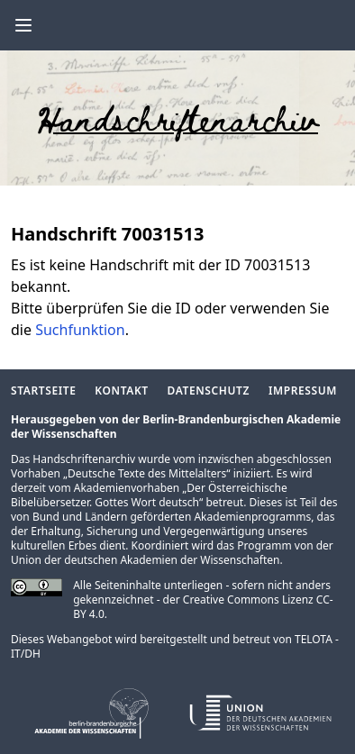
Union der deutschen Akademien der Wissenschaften (145, 560)
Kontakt (121, 390)
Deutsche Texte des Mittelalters (147, 473)
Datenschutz (209, 390)
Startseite (43, 390)
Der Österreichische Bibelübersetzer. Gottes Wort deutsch (149, 495)
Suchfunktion (80, 330)
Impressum (303, 390)
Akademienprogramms (252, 516)
